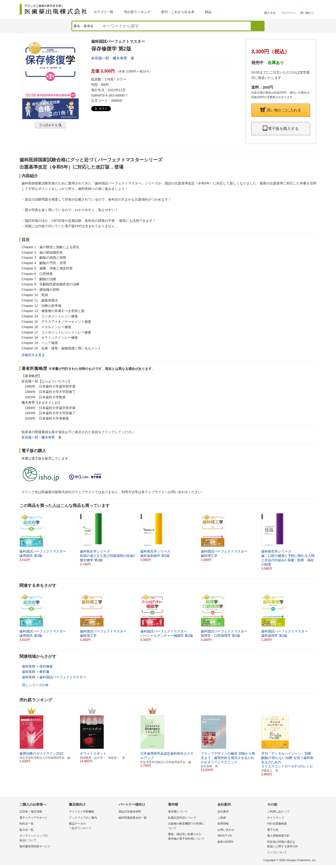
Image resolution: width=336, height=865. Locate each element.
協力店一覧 (26, 829)
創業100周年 (225, 841)
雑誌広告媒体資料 (130, 811)
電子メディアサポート (33, 817)
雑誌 (208, 12)
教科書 (44, 672)
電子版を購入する (281, 128)
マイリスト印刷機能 (81, 811)
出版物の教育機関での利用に (191, 826)
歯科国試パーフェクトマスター (62, 677)
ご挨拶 (221, 817)
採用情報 (223, 823)
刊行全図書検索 (277, 823)
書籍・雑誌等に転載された (191, 836)
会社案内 (223, 811)
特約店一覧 (26, 823)
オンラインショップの (42, 838)
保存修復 (46, 666)
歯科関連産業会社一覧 (133, 817)
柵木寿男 (120, 58)
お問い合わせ (225, 829)
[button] (313, 537)
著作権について (178, 811)
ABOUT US (224, 835)
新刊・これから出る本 (177, 12)
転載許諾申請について (182, 817)
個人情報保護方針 (278, 835)
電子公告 (272, 829)
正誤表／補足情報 (30, 811)
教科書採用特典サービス (34, 846)
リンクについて (277, 852)
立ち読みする (48, 125)
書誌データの (92, 826)
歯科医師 (28, 666)
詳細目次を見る (33, 355)
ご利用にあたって (278, 811)
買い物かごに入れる (280, 110)
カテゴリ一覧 (103, 12)
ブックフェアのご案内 (83, 817)
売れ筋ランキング (137, 12)
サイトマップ (275, 817)
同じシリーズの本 (35, 685)
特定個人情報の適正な (290, 844)
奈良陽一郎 (100, 58)
